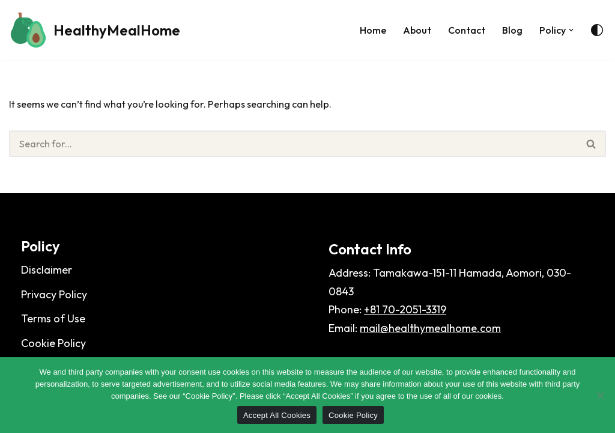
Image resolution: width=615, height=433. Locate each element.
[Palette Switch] (597, 30)
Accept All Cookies (277, 415)
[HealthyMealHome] (94, 30)
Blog (508, 30)
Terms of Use (53, 334)
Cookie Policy (353, 415)
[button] (571, 29)
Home (359, 30)
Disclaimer (46, 285)
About (406, 30)
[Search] (293, 147)
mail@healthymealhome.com (430, 343)
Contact (459, 30)
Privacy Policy (54, 309)
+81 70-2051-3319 (405, 325)
